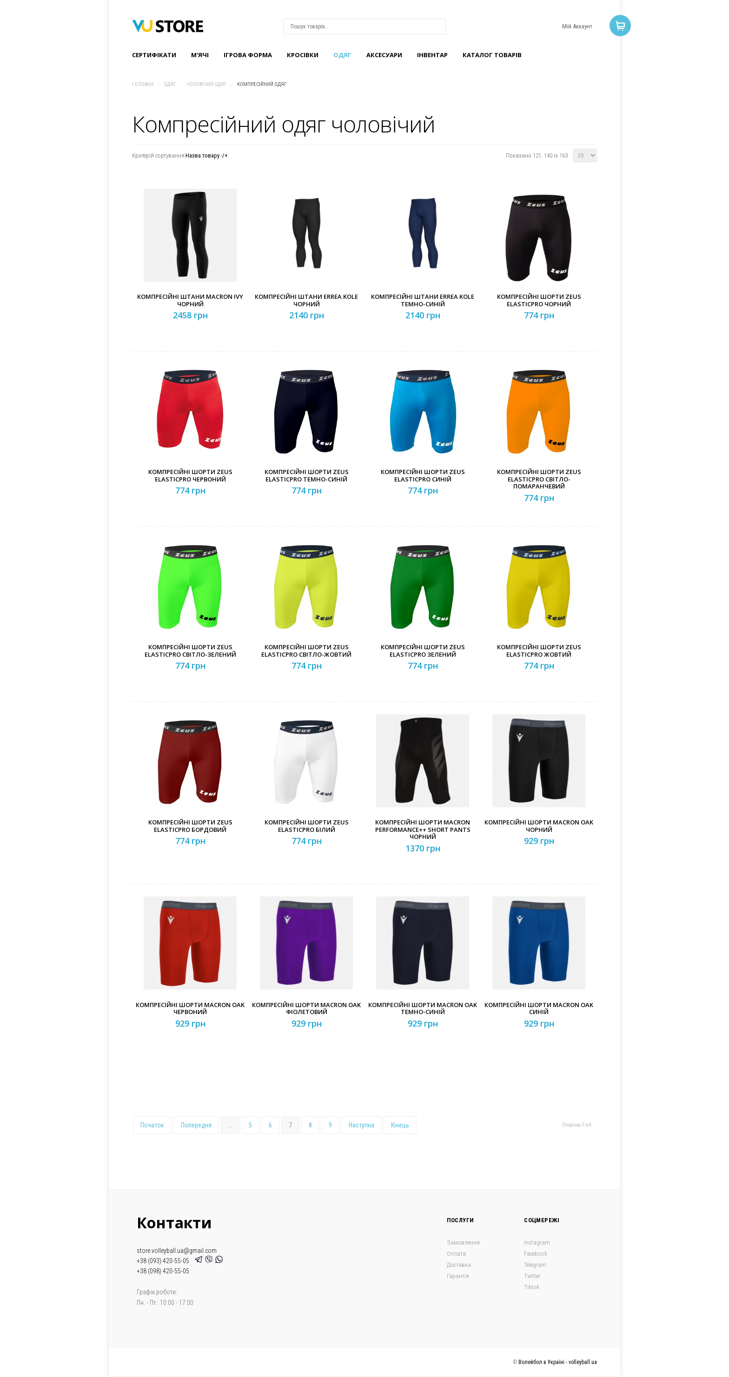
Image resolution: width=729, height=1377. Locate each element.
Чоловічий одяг (206, 84)
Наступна (361, 1125)
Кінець (400, 1125)
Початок (152, 1125)
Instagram (537, 1242)
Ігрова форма (248, 55)
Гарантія (458, 1275)
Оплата (456, 1253)
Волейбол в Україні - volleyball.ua (557, 1362)
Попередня (196, 1125)
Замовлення (463, 1242)
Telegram (535, 1264)
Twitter (532, 1275)
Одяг (342, 55)
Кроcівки (302, 55)
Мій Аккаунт (577, 26)
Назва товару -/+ (207, 155)
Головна (142, 84)
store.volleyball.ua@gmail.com (177, 1250)
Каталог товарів (492, 55)
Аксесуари (384, 55)
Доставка (459, 1264)
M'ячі (200, 55)
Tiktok (531, 1287)
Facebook (535, 1253)
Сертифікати (154, 55)
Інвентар (432, 55)
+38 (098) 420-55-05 (163, 1271)
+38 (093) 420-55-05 (164, 1261)
